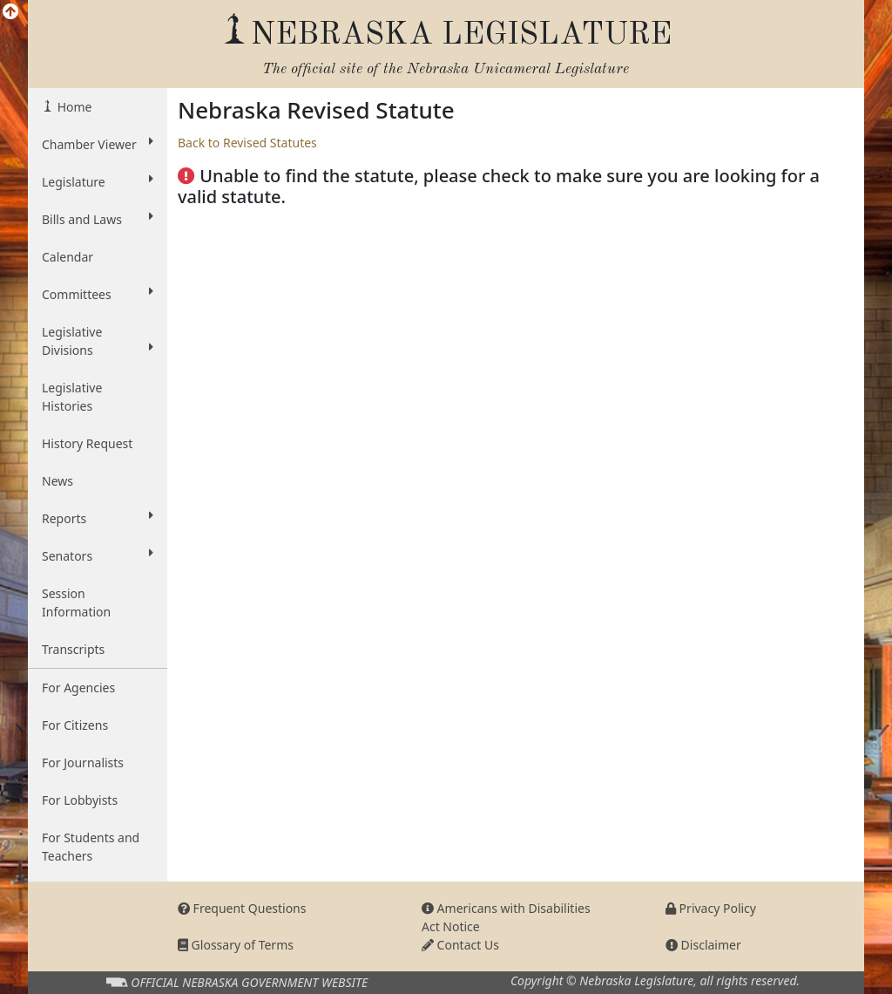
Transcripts (73, 649)
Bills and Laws (97, 219)
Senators (97, 555)
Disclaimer (703, 944)
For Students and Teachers (90, 846)
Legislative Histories (72, 396)
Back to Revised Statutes (247, 142)
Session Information (76, 602)
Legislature (97, 181)
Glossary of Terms (236, 944)
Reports (97, 518)
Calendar (67, 256)
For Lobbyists (80, 800)
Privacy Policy (711, 908)
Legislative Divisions (97, 340)
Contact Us (460, 944)
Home (72, 107)
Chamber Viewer (97, 144)
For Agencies (78, 687)
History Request (87, 443)
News (57, 481)
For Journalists (83, 762)
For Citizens (75, 725)
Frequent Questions (242, 908)
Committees (97, 294)
